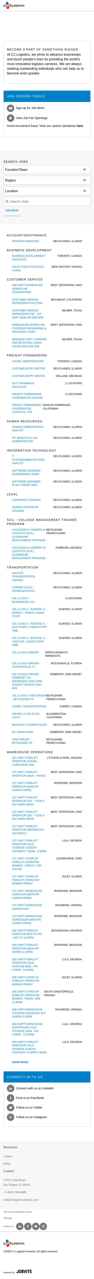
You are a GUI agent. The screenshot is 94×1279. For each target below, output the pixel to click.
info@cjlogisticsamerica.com (20, 1199)
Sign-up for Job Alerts (25, 108)
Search (12, 210)
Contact (8, 1171)
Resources (10, 1147)
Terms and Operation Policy (17, 1212)
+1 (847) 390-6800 (14, 1192)
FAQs (6, 1163)
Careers (8, 1156)
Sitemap (7, 1218)
